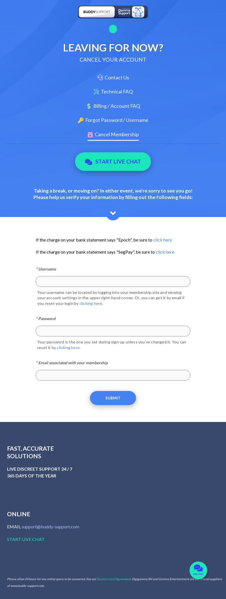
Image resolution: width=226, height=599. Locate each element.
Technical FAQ (117, 92)
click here (162, 239)
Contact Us (117, 78)
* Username (46, 269)
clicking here (91, 303)
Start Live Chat (113, 161)
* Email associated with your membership (72, 362)
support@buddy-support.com (50, 526)
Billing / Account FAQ (116, 106)
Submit (113, 398)
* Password (45, 318)
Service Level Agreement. (114, 579)
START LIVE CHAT (26, 539)
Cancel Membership (117, 134)
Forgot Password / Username (116, 120)
